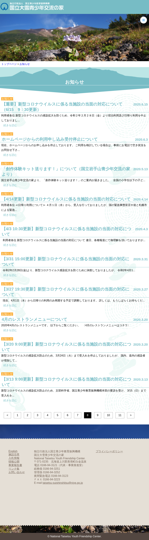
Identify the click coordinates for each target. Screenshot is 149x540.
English (13, 451)
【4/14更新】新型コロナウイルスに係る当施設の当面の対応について (66, 199)
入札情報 (14, 458)
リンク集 (14, 468)
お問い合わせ (17, 472)
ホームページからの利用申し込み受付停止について (50, 139)
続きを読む (10, 125)
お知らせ (25, 64)
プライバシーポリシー (109, 451)
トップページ (9, 64)
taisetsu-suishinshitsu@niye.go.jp (63, 482)
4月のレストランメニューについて (34, 319)
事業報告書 (15, 465)
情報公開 (14, 461)
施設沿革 (14, 454)
